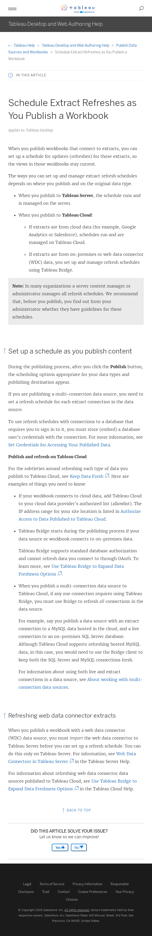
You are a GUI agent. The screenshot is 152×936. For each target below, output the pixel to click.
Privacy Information (87, 884)
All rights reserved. (77, 910)
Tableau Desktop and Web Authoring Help (76, 45)
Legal (27, 884)
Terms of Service (51, 884)
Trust (45, 892)
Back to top (76, 810)
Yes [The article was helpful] (60, 847)
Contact (64, 892)
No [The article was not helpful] (78, 847)
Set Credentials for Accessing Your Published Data (59, 444)
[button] (12, 8)
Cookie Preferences (92, 892)
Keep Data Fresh (88, 476)
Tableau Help (22, 45)
